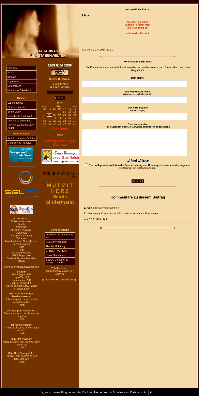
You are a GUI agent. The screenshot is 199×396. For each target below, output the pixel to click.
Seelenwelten (14, 111)
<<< (44, 106)
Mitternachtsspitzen (21, 221)
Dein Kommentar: (138, 125)
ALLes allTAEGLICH (22, 230)
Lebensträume (15, 102)
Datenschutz (14, 86)
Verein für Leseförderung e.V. (59, 236)
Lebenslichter (21, 218)
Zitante (21, 224)
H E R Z (59, 191)
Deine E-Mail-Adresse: (137, 92)
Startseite (12, 68)
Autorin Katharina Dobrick (21, 138)
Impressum (13, 81)
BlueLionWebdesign (28, 266)
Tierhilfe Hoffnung (55, 246)
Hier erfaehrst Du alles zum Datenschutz (120, 392)
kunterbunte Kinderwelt (19, 116)
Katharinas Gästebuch (19, 90)
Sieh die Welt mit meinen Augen (20, 126)
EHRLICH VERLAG (56, 250)
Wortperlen (21, 227)
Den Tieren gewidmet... (19, 120)
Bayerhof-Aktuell (21, 244)
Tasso (60, 135)
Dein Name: (137, 77)
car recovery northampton (105, 207)
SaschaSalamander (21, 235)
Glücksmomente (16, 107)
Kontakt (11, 77)
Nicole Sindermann (56, 255)
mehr (22, 305)
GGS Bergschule (21, 255)
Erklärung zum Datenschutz (135, 168)
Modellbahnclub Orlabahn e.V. (21, 241)
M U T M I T (60, 185)
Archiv (10, 72)
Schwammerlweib (21, 252)
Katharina (87, 49)
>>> (75, 106)
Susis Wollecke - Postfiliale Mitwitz (21, 260)
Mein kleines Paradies (19, 142)
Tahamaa (21, 238)
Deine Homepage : (138, 109)
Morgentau (21, 232)
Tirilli (21, 249)
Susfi (21, 247)
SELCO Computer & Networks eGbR (57, 261)
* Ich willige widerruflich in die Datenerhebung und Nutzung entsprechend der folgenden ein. (138, 166)
